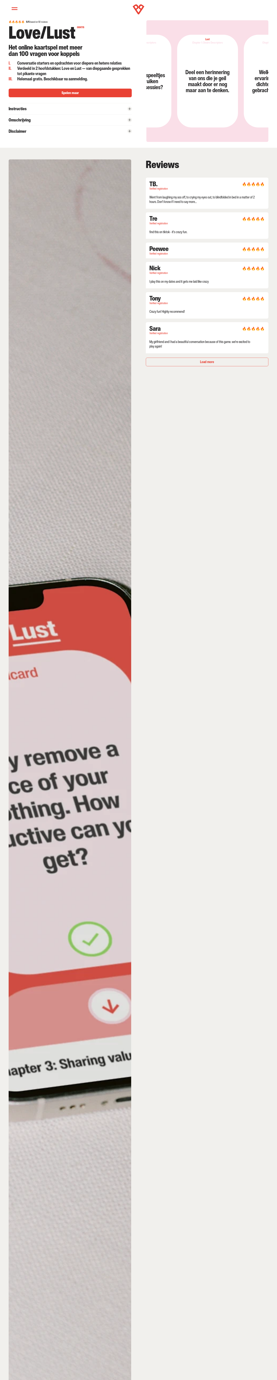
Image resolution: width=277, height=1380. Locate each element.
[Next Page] (207, 362)
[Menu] (14, 8)
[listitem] (188, 81)
